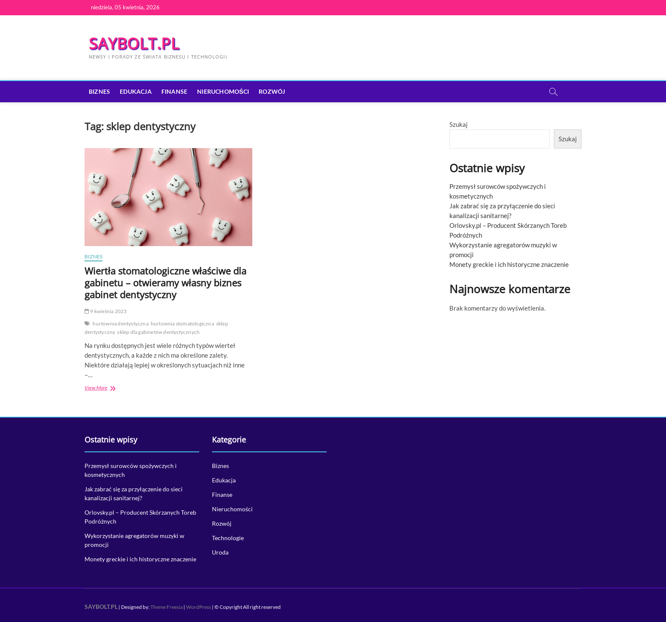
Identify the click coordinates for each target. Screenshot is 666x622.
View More (113, 388)
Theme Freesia (166, 607)
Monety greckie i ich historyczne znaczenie (509, 264)
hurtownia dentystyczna (120, 323)
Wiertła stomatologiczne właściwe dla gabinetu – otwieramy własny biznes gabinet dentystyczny (165, 282)
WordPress (198, 607)
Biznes (99, 91)
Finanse (174, 91)
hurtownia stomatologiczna (182, 323)
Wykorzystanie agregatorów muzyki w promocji (134, 540)
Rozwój (272, 91)
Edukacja (136, 91)
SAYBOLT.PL (134, 43)
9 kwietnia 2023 (106, 311)
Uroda (220, 552)
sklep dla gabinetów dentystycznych (158, 332)
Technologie (228, 537)
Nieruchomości (223, 91)
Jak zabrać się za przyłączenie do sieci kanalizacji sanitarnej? (134, 493)
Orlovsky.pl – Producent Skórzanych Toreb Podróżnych (140, 517)
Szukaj (458, 124)
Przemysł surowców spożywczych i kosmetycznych (131, 470)
